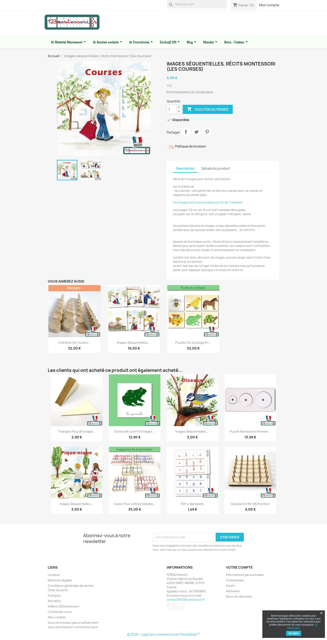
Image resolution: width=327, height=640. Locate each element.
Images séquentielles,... (134, 343)
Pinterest (207, 132)
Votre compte (239, 567)
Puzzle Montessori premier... (250, 431)
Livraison (54, 575)
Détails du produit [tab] (215, 168)
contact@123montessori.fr (186, 600)
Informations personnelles (245, 575)
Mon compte (269, 5)
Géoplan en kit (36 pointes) (250, 504)
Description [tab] (185, 168)
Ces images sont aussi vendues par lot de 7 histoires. (208, 202)
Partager (186, 132)
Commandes (235, 580)
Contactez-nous (60, 612)
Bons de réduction (239, 596)
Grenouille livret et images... (134, 431)
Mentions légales (60, 580)
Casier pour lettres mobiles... (134, 504)
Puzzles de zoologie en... (193, 343)
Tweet (196, 132)
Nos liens (54, 601)
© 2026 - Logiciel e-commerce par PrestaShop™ (163, 634)
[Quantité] (172, 109)
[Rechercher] (197, 4)
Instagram (180, 606)
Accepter (293, 633)
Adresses (233, 591)
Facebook (171, 606)
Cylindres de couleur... (74, 343)
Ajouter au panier (207, 109)
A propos (54, 595)
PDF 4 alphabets (192, 504)
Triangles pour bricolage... (76, 431)
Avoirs (230, 586)
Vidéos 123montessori (63, 606)
